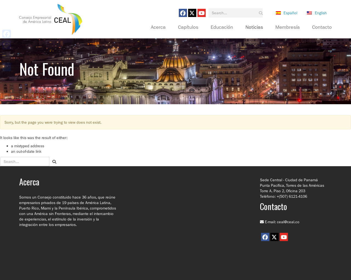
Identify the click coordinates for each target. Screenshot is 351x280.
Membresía (287, 27)
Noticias (254, 27)
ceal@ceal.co (288, 221)
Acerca (158, 27)
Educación (222, 27)
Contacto (322, 27)
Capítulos (188, 27)
